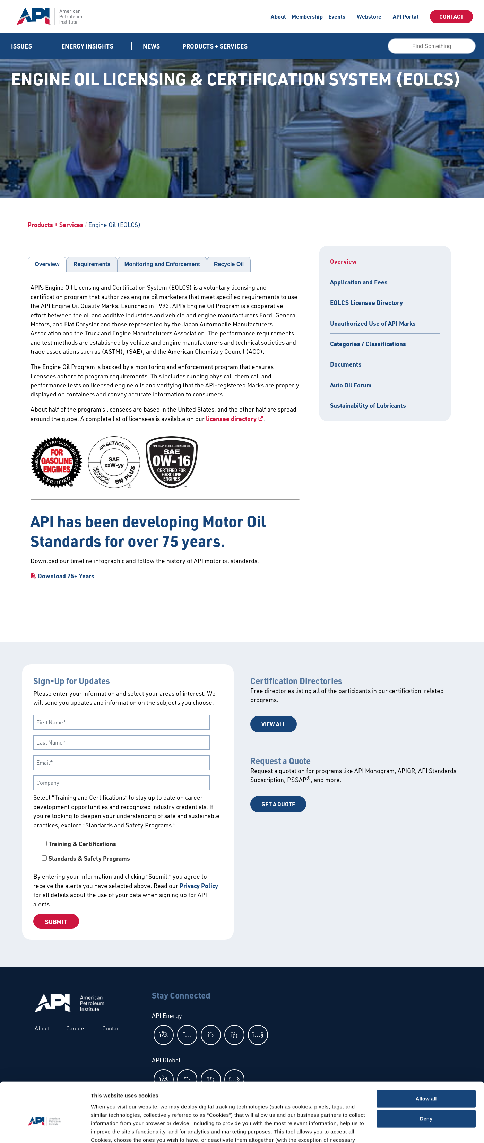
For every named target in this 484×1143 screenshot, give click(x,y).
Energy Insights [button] (88, 46)
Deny (426, 1081)
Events (336, 16)
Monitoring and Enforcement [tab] (162, 264)
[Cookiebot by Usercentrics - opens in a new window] (45, 1129)
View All (273, 724)
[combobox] (431, 46)
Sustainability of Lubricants (368, 405)
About (278, 16)
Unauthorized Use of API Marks (373, 323)
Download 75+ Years (66, 576)
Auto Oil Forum (351, 385)
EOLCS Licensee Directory (366, 302)
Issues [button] (22, 46)
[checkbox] (128, 851)
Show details (107, 1129)
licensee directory (231, 418)
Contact (451, 16)
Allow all (426, 1061)
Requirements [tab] (92, 264)
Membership (307, 16)
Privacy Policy (199, 885)
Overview (343, 261)
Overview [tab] (47, 264)
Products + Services (55, 224)
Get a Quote (278, 804)
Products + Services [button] (215, 46)
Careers (76, 1028)
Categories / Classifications (368, 344)
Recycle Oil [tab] (229, 264)
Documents (346, 364)
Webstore (369, 16)
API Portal (405, 16)
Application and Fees (359, 282)
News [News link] (151, 46)
